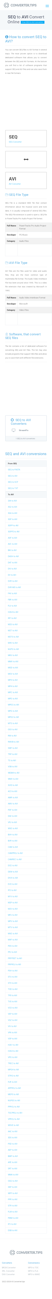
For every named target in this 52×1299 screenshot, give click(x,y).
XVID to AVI (13, 785)
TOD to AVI (12, 989)
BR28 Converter (9, 1267)
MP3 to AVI (13, 680)
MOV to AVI (13, 674)
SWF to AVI (13, 748)
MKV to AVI (13, 655)
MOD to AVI (13, 667)
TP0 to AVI (12, 995)
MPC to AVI (13, 692)
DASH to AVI (13, 556)
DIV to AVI (12, 569)
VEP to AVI (12, 1014)
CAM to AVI (13, 847)
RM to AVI (12, 736)
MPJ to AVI (12, 915)
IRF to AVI (12, 618)
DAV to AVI (12, 816)
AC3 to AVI (12, 791)
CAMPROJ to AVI (15, 853)
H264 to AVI (13, 612)
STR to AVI (12, 1205)
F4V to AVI (12, 593)
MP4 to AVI (13, 686)
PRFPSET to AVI (15, 958)
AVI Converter (15, 184)
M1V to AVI (13, 896)
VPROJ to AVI (14, 1119)
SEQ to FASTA (14, 469)
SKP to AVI (12, 1187)
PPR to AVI (12, 1199)
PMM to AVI (13, 1218)
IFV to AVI (12, 1224)
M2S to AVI (13, 624)
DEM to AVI (13, 872)
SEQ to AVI (12, 476)
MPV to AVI (13, 921)
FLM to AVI (12, 1212)
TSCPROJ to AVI (15, 1113)
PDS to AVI (12, 946)
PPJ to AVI (12, 952)
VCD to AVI (12, 1008)
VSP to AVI (12, 1038)
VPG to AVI (12, 1057)
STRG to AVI (13, 1076)
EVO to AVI (12, 884)
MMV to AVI (13, 661)
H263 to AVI (13, 1051)
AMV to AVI (13, 804)
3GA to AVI (12, 513)
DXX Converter (8, 1274)
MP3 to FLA (33, 1271)
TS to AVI (12, 760)
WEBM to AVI (13, 773)
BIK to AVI (12, 550)
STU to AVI (12, 977)
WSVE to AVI (13, 1125)
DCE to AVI (12, 865)
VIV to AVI (12, 1026)
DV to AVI (12, 575)
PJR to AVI (12, 1082)
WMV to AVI (13, 779)
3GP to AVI (12, 519)
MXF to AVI (13, 940)
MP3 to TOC (33, 1267)
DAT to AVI (12, 562)
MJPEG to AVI (14, 1100)
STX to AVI (12, 983)
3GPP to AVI (13, 525)
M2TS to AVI (13, 637)
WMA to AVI (13, 1175)
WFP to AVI (13, 1193)
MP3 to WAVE (34, 1274)
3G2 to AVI (12, 507)
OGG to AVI (13, 1181)
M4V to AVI (13, 643)
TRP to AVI (12, 754)
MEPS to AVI (13, 1094)
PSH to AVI (12, 971)
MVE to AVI (13, 933)
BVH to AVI (12, 835)
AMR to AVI (13, 797)
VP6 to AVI (12, 1032)
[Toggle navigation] (47, 6)
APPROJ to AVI (14, 1088)
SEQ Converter (15, 142)
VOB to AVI (12, 766)
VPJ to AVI (12, 822)
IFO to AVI (12, 890)
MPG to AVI (13, 711)
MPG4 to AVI (13, 1069)
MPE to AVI (13, 698)
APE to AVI (12, 1162)
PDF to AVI (12, 810)
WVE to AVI (13, 828)
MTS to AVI (13, 723)
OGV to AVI (12, 729)
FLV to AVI (12, 606)
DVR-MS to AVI (14, 587)
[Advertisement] (25, 103)
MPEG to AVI (13, 705)
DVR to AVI (12, 581)
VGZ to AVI (12, 1020)
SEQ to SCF (13, 482)
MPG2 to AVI (13, 717)
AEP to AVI (12, 1150)
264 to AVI (12, 501)
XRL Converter (8, 1271)
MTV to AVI (13, 927)
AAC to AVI (12, 1131)
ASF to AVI (12, 538)
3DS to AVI (12, 1137)
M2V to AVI (13, 909)
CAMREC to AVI (15, 859)
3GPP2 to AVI (13, 531)
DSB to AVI (12, 1230)
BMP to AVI (13, 1156)
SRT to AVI (12, 1168)
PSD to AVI (12, 1144)
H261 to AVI (13, 1045)
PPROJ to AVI (14, 1107)
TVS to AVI (12, 1001)
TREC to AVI (13, 1063)
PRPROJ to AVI (14, 964)
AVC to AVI (12, 544)
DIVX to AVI (13, 878)
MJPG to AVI (13, 649)
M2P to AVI (13, 902)
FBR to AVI (12, 600)
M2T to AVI (13, 630)
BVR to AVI (12, 841)
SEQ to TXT (13, 488)
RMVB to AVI (13, 742)
